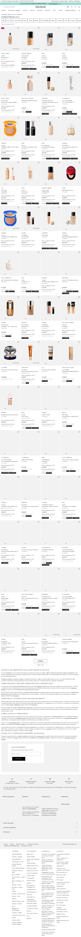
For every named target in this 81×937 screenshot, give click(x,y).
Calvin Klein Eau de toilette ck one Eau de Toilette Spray (48, 856)
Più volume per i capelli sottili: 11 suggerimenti (62, 862)
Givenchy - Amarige (17, 856)
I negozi (70, 1)
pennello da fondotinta (71, 718)
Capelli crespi (60, 886)
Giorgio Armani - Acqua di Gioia (18, 877)
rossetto (3, 739)
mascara (73, 738)
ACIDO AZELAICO (61, 888)
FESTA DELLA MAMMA (14, 10)
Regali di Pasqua (61, 914)
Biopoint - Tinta (16, 896)
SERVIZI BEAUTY (55, 1)
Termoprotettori (31, 875)
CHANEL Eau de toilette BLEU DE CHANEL (48, 882)
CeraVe (14, 917)
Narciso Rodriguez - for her (18, 881)
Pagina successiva (40, 661)
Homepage (4, 14)
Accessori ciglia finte (32, 873)
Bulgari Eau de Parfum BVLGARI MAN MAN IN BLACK (47, 861)
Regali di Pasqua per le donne (62, 917)
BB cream (16, 695)
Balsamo (29, 911)
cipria (30, 730)
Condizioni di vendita (32, 844)
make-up (39, 686)
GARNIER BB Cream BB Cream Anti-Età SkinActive (48, 873)
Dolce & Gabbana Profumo (16, 865)
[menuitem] (4, 10)
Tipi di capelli (60, 902)
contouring (34, 704)
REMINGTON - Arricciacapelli (15, 909)
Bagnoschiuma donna (32, 865)
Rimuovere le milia (61, 875)
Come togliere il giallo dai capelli (63, 855)
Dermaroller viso (31, 897)
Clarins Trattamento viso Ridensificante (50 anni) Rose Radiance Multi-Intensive (48, 895)
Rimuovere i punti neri (62, 897)
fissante (23, 724)
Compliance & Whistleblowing (11, 845)
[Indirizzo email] (25, 754)
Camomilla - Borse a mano (18, 915)
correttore (48, 729)
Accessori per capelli (32, 908)
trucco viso (40, 736)
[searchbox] (15, 7)
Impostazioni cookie (27, 845)
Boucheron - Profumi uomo (17, 888)
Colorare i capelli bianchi (63, 895)
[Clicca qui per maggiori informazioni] (59, 4)
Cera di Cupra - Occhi (17, 861)
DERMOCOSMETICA (70, 10)
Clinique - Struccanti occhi (18, 893)
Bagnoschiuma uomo (32, 870)
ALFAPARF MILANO (17, 854)
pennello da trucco (21, 718)
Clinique (14, 891)
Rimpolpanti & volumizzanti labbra (32, 900)
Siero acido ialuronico (32, 913)
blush (11, 704)
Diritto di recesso (20, 844)
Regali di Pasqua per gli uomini (63, 921)
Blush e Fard (30, 854)
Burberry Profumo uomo (18, 901)
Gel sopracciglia (31, 863)
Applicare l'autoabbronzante (61, 908)
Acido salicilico (60, 877)
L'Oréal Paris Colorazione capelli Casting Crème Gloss (48, 933)
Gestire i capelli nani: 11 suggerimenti (63, 858)
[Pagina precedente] (34, 665)
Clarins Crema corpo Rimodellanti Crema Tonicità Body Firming (47, 878)
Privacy (5, 844)
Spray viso (29, 894)
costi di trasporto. (31, 808)
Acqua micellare (31, 856)
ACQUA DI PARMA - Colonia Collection (17, 923)
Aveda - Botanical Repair (18, 868)
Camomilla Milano (16, 859)
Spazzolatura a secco (62, 911)
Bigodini (29, 883)
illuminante (17, 704)
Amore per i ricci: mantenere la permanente (63, 869)
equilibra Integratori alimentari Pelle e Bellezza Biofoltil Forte (48, 925)
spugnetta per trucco (14, 722)
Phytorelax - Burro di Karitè (17, 871)
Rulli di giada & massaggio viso (31, 886)
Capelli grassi (60, 866)
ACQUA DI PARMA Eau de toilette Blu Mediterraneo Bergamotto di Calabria (48, 920)
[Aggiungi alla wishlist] (18, 28)
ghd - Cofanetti (16, 874)
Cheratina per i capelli (62, 900)
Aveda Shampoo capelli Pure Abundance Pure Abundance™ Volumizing (48, 902)
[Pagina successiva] (46, 665)
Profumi (39, 10)
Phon (28, 916)
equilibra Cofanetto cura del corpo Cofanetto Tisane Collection (48, 907)
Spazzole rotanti (31, 880)
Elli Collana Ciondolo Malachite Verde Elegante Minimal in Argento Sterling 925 (48, 914)
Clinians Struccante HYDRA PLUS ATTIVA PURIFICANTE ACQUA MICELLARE (47, 868)
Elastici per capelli (31, 868)
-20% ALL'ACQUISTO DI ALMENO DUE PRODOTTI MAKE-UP (33, 3)
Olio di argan (60, 880)
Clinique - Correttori (17, 903)
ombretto (67, 738)
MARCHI (32, 10)
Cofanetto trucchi (31, 889)
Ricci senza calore (61, 905)
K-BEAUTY (47, 10)
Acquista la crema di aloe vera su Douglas (63, 883)
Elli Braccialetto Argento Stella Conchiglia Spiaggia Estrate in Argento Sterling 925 (48, 888)
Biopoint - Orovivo (16, 885)
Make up (10, 14)
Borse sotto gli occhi (62, 872)
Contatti (12, 844)
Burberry (14, 898)
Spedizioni (77, 1)
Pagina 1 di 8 (40, 665)
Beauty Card (63, 1)
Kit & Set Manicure (31, 892)
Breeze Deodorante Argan (48, 929)
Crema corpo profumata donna (33, 860)
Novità (25, 10)
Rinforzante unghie (32, 903)
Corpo (61, 10)
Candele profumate (32, 906)
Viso (54, 10)
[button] (40, 823)
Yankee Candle (16, 920)
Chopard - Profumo (17, 912)
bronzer (16, 738)
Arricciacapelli (30, 878)
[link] (10, 47)
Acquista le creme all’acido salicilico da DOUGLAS (63, 892)
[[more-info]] (8, 24)
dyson (13, 906)
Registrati (19, 758)
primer (18, 724)
